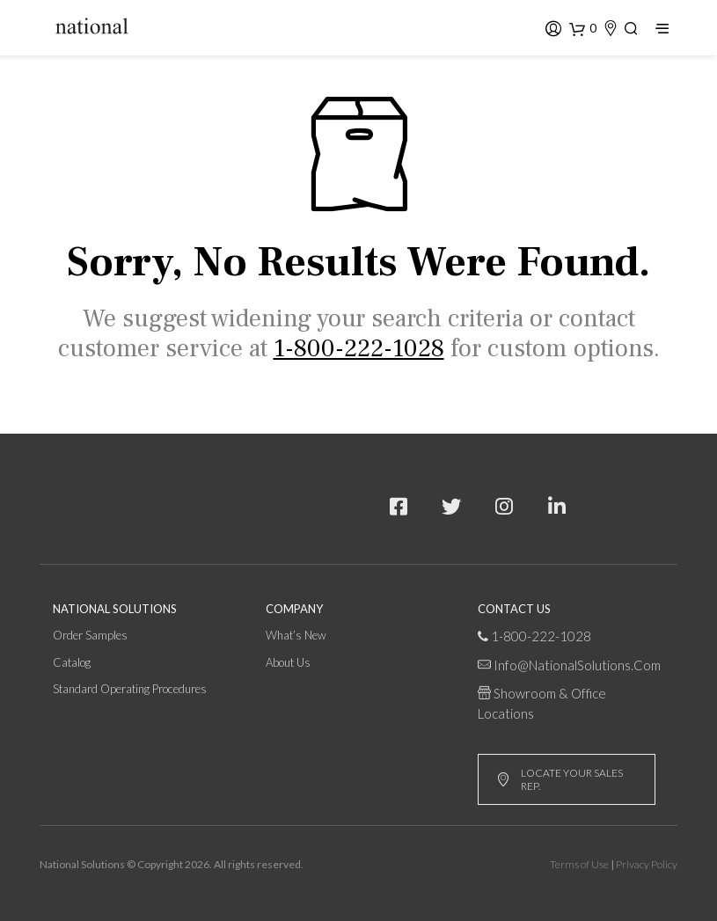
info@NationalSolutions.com (577, 665)
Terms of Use (579, 864)
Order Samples (90, 635)
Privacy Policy (646, 864)
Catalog (72, 662)
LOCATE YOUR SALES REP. (559, 779)
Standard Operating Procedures (130, 689)
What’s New (296, 635)
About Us (288, 662)
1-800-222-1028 (541, 636)
